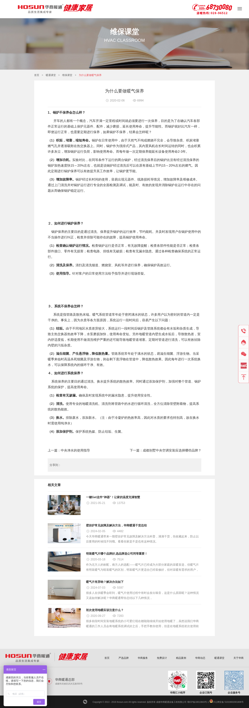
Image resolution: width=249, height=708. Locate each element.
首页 (36, 75)
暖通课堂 (51, 75)
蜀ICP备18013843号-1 (198, 702)
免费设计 (162, 657)
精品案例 (181, 657)
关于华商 (238, 657)
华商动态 (200, 657)
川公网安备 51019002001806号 (226, 702)
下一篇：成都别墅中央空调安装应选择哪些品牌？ (165, 450)
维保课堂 (67, 75)
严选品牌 (124, 657)
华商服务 (143, 657)
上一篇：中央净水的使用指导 (69, 450)
